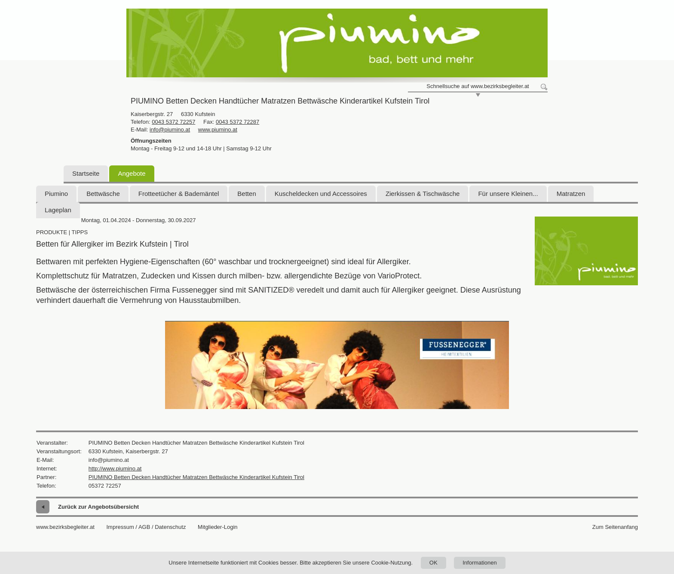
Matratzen (571, 193)
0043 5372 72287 (237, 122)
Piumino (56, 193)
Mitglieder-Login (218, 527)
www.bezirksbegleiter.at (65, 527)
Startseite (85, 173)
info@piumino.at (170, 129)
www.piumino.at (217, 129)
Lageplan (58, 210)
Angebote (131, 173)
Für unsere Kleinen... (508, 193)
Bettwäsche (103, 193)
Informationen (480, 562)
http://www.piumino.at (115, 468)
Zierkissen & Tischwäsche (423, 193)
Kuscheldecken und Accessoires (321, 193)
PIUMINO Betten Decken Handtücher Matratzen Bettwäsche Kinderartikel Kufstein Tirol (196, 477)
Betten (246, 193)
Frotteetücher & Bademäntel (178, 193)
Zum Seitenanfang (615, 527)
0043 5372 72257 (173, 122)
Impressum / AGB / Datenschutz (146, 527)
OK (433, 562)
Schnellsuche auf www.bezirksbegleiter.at (477, 86)
